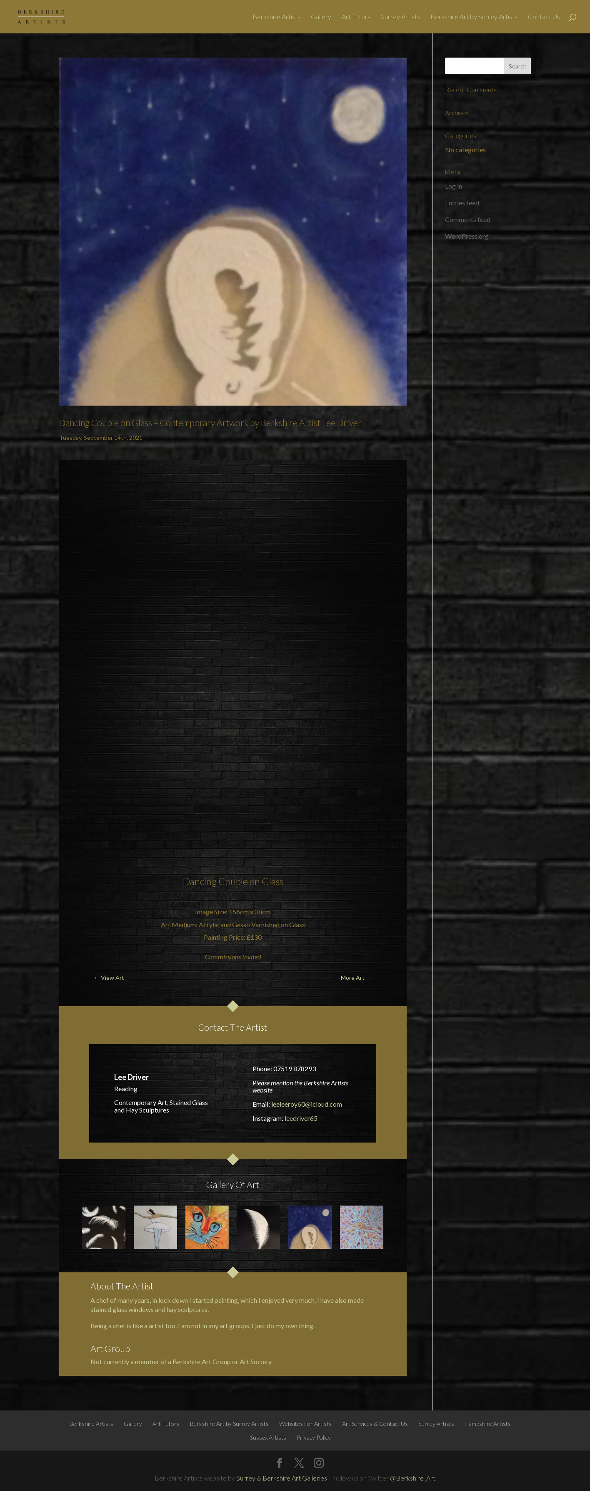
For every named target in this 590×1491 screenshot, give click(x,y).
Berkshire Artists (276, 17)
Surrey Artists (400, 17)
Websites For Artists (305, 1423)
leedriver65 (301, 1118)
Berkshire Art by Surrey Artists (474, 17)
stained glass (108, 1309)
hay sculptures (187, 1309)
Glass (272, 881)
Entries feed (462, 203)
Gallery (321, 17)
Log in (453, 186)
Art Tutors (356, 17)
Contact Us (544, 17)
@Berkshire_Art (412, 1478)
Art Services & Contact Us (375, 1423)
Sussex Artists (268, 1437)
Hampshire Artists (488, 1423)
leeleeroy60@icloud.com (306, 1104)
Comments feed (467, 219)
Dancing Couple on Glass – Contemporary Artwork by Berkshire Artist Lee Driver (210, 422)
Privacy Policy (314, 1437)
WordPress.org (467, 236)
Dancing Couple (215, 881)
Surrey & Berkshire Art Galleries (281, 1478)
